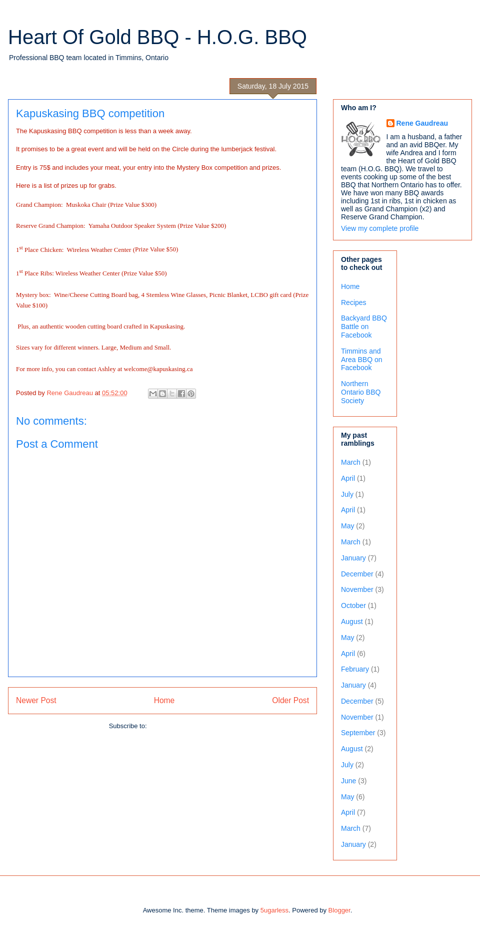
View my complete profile (379, 228)
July (347, 494)
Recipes (353, 302)
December (357, 574)
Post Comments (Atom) (182, 726)
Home (164, 700)
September (358, 733)
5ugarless (274, 910)
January (353, 558)
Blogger (339, 910)
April (348, 478)
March (350, 462)
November (357, 589)
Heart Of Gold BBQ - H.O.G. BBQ (157, 37)
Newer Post (36, 700)
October (353, 605)
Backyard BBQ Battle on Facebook (364, 326)
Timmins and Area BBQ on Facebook (361, 359)
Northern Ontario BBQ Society (360, 392)
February (355, 669)
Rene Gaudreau (422, 123)
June (348, 781)
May (347, 526)
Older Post (290, 700)
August (352, 621)
